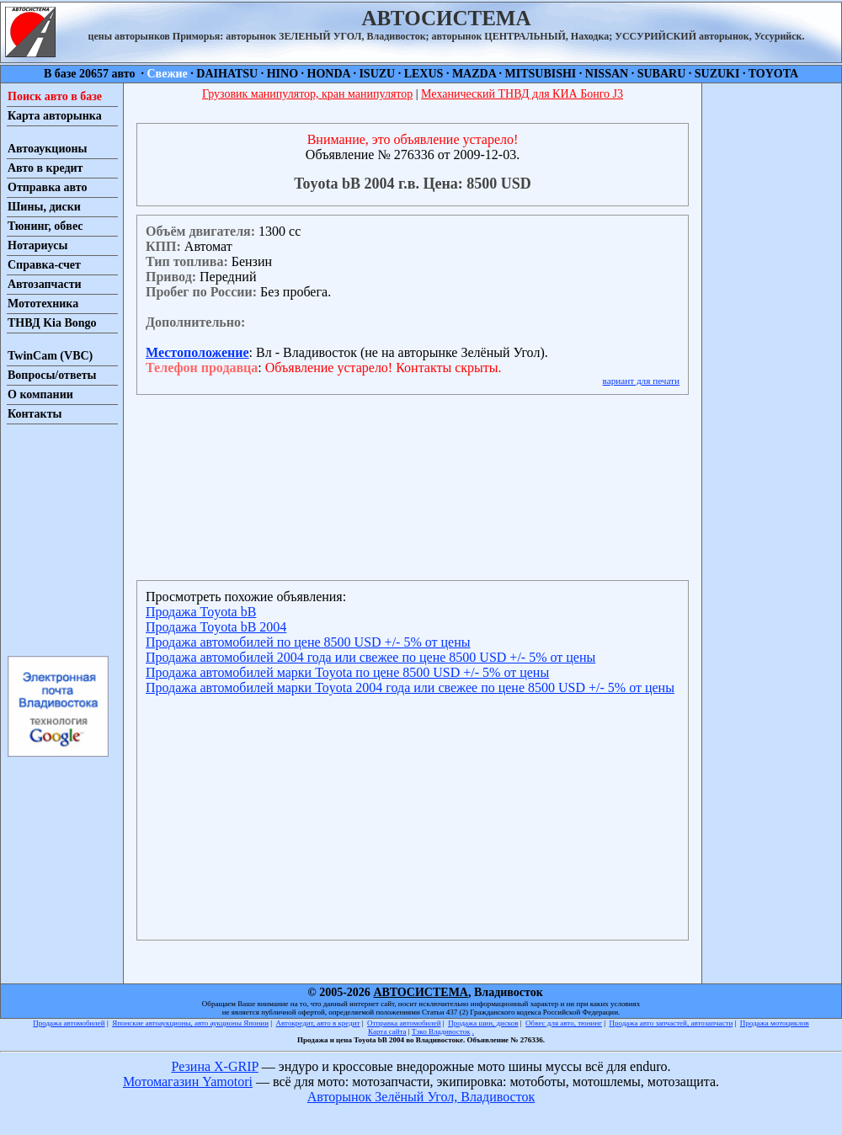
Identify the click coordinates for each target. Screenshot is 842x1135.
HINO (282, 73)
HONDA (328, 73)
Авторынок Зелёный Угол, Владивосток (421, 1097)
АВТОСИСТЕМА (420, 992)
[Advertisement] (57, 539)
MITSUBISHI (541, 73)
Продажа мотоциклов (774, 1023)
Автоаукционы (48, 148)
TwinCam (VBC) (50, 355)
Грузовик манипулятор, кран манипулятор (307, 94)
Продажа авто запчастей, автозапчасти (671, 1023)
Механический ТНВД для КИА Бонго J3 (522, 94)
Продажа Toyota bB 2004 (216, 627)
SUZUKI (717, 73)
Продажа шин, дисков (483, 1023)
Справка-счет (44, 264)
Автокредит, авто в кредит (318, 1023)
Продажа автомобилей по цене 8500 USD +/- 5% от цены (308, 642)
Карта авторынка (55, 115)
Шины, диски (44, 206)
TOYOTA (773, 73)
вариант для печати (641, 381)
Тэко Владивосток (441, 1031)
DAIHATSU (227, 73)
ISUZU (377, 73)
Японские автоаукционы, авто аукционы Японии (190, 1023)
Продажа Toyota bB (201, 612)
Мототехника (43, 303)
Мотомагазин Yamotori (188, 1081)
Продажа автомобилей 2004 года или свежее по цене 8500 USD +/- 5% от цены (370, 657)
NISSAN (606, 73)
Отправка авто (47, 187)
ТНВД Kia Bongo (52, 323)
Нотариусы (37, 245)
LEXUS (424, 73)
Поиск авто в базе (55, 96)
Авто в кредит (45, 168)
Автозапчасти (45, 284)
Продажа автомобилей (68, 1023)
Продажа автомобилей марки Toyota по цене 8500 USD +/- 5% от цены (347, 672)
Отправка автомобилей (404, 1023)
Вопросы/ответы (52, 375)
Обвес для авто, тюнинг (563, 1023)
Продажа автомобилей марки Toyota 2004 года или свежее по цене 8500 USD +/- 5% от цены (410, 687)
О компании (40, 394)
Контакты (34, 414)
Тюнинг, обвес (45, 226)
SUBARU (661, 73)
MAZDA (474, 73)
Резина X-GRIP (215, 1066)
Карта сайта (387, 1031)
